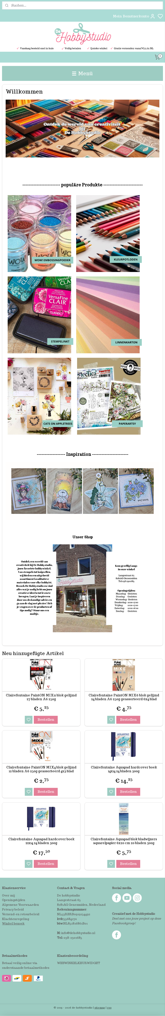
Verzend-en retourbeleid (20, 914)
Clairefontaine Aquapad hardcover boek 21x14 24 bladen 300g (41, 841)
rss (109, 1007)
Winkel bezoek (13, 923)
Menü (82, 73)
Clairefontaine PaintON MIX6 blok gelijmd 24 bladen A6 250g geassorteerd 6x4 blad (124, 697)
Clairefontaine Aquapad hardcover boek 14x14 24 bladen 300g (124, 769)
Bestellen (45, 719)
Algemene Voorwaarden (20, 905)
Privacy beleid (13, 909)
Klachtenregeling (15, 919)
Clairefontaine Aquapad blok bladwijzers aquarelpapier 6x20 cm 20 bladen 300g (124, 841)
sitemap (99, 1007)
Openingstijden (13, 900)
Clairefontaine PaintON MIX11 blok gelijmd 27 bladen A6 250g (41, 697)
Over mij (8, 895)
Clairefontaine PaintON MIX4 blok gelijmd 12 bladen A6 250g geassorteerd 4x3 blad (41, 769)
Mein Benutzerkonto (134, 16)
